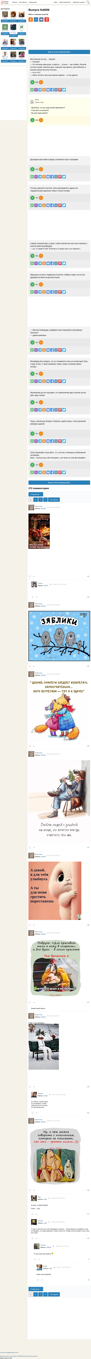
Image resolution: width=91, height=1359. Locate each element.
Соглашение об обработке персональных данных (23, 1356)
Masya (37, 99)
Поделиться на (56, 90)
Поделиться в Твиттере (64, 90)
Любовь (21, 55)
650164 (43, 508)
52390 (46, 1096)
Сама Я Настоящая (13, 28)
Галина (40, 583)
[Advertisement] (13, 93)
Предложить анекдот (79, 2)
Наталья (5, 15)
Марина (13, 42)
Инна (21, 27)
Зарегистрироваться (65, 2)
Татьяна (43, 1245)
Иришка (40, 1093)
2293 (50, 1268)
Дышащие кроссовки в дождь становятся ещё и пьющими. (54, 159)
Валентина (38, 506)
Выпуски (14, 2)
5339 (45, 1223)
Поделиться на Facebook (52, 90)
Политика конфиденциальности (9, 1352)
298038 (48, 1247)
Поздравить (5, 21)
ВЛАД (45, 1266)
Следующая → (35, 494)
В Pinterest (60, 90)
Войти (55, 2)
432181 (46, 585)
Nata (39, 1197)
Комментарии (33, 2)
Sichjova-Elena (5, 27)
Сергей (5, 42)
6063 (45, 1199)
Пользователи (23, 2)
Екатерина (13, 55)
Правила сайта (4, 1356)
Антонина (13, 15)
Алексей (5, 55)
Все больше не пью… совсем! (42, 59)
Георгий (40, 1221)
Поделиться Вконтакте (48, 90)
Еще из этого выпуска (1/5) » (59, 52)
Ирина (21, 42)
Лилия (21, 15)
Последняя (54, 500)
